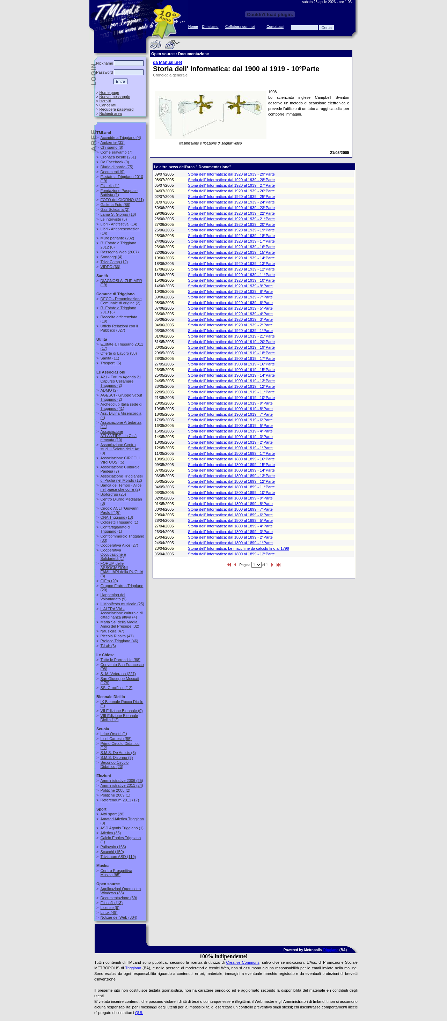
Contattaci (275, 27)
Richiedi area (110, 113)
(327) (119, 328)
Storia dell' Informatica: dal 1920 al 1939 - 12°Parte (231, 269)
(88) (115, 204)
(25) (113, 494)
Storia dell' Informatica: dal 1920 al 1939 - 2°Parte (230, 325)
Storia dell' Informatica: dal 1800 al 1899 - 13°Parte (231, 476)
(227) (118, 674)
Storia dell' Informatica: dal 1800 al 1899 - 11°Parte (231, 487)
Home (193, 27)
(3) (121, 569)
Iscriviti (105, 101)
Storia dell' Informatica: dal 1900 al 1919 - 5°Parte (230, 425)
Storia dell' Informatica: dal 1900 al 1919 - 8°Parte (230, 409)
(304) (118, 917)
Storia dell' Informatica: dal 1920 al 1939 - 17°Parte (231, 241)
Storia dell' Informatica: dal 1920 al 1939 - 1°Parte (230, 330)
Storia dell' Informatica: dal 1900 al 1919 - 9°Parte (230, 403)
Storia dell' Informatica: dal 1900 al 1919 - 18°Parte (231, 353)
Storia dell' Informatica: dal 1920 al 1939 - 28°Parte (231, 180)
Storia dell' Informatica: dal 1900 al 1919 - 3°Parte (230, 437)
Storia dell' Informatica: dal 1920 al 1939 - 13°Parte (231, 263)
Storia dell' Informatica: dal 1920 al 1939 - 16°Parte (231, 247)
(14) (118, 224)
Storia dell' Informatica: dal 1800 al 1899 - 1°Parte (230, 543)
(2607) (119, 252)
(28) (112, 814)
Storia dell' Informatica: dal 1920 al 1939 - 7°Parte (230, 297)
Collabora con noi (240, 27)
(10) (118, 435)
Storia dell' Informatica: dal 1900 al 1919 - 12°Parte (231, 386)
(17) (119, 800)
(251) (118, 157)
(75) (116, 167)
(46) (119, 641)
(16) (118, 214)
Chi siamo (210, 27)
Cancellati (107, 105)
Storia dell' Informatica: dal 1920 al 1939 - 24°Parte (231, 202)
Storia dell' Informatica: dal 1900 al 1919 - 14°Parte (231, 375)
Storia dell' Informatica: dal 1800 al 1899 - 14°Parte (231, 470)
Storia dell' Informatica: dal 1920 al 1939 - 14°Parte (231, 258)
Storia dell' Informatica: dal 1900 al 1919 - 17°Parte (231, 358)
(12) (113, 262)
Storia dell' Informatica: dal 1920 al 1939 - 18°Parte (231, 236)
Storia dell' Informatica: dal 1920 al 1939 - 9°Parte (230, 286)
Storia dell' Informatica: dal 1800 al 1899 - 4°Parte (230, 526)
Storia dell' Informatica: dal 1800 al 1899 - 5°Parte (230, 520)
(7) (116, 152)
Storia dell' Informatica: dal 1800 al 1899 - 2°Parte (230, 537)
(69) (118, 898)
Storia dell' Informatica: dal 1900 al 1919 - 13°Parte (231, 381)
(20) (109, 581)
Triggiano (330, 950)
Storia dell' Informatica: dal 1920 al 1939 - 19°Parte (231, 230)
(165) (113, 847)
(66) (110, 267)
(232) (117, 238)
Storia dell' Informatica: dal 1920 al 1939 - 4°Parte (230, 314)
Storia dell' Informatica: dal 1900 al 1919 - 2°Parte (230, 442)
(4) (120, 137)
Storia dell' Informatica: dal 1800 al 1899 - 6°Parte (230, 515)
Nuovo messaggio (114, 97)
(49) (108, 912)
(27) (119, 545)
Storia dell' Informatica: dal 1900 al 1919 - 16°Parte (231, 364)
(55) (115, 739)
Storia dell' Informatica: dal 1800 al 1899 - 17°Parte (231, 453)
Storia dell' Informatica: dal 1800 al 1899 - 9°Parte (230, 498)
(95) (116, 872)
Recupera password (116, 109)
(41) (121, 406)
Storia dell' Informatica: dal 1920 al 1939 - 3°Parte (230, 319)
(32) (119, 624)
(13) (116, 517)
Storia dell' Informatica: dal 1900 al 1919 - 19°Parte (231, 347)
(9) (114, 162)
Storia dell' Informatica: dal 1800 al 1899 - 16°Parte (231, 459)
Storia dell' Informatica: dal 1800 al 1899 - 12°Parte (231, 481)
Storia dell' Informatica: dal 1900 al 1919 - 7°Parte (230, 414)
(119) (118, 856)
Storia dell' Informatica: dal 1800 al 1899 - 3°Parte (230, 532)
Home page (109, 92)
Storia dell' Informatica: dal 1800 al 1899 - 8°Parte (230, 504)
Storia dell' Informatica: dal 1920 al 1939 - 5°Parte (230, 308)
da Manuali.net (167, 62)
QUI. (139, 1013)
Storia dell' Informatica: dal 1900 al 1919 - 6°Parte (230, 420)
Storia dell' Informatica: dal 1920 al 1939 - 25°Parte (231, 196)
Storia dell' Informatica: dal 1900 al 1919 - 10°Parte (231, 397)
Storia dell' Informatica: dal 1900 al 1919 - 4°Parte (230, 431)
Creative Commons (242, 962)
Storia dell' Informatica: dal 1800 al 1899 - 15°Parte (231, 465)
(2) (114, 209)
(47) (112, 631)
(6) (119, 510)
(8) (111, 147)
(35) (110, 833)
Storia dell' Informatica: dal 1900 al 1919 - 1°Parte (230, 448)
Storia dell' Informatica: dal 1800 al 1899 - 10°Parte (231, 492)
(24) (121, 785)
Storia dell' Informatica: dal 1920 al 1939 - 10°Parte (231, 280)
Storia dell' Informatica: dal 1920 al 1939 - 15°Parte (231, 252)
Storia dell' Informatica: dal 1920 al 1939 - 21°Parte (231, 219)
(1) (109, 186)
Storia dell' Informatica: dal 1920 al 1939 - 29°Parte (231, 174)
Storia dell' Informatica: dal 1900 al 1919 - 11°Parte (231, 392)
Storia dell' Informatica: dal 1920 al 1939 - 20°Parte (231, 224)
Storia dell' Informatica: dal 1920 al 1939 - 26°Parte (231, 191)
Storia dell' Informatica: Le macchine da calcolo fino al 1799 (238, 548)
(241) (122, 200)
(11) (109, 358)
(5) (113, 219)
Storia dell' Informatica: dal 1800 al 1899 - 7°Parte (230, 509)
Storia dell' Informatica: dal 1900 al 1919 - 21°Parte (231, 336)
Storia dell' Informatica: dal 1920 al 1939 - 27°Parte (231, 185)
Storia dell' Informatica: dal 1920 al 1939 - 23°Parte (231, 208)
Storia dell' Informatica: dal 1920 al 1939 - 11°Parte (231, 275)
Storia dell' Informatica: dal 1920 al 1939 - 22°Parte (231, 213)
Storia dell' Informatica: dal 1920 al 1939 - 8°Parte (230, 291)
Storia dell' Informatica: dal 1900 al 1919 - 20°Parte (231, 342)
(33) (112, 142)
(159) (112, 852)
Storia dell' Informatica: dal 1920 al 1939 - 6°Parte (230, 303)
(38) (118, 353)
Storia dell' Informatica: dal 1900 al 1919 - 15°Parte (231, 370)
